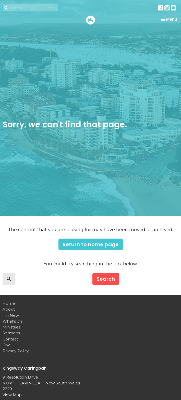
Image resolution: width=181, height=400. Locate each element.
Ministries (11, 327)
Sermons (11, 333)
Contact (10, 339)
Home (9, 303)
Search (105, 279)
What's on (12, 321)
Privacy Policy (16, 350)
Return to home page (91, 244)
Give (7, 345)
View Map (12, 394)
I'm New (11, 315)
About (9, 309)
